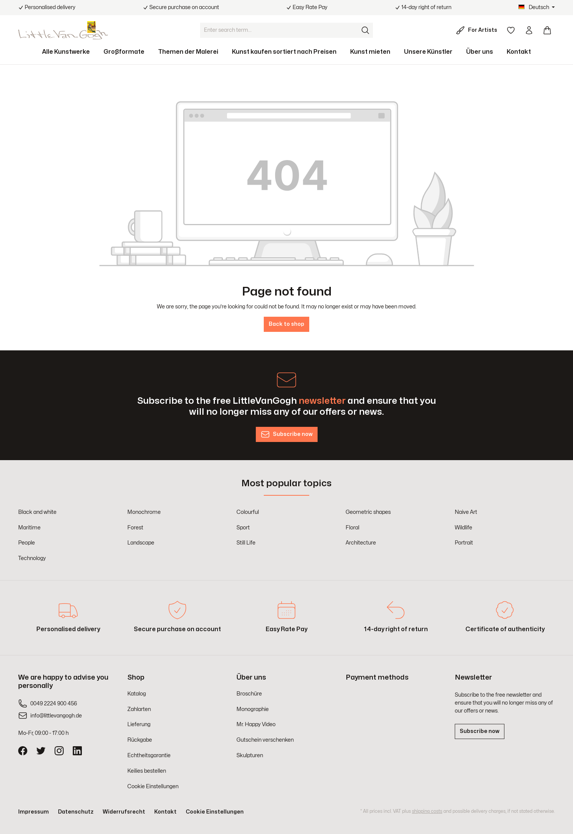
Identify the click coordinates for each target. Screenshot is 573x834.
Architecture (361, 542)
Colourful (247, 512)
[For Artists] (478, 30)
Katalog (136, 693)
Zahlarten (139, 709)
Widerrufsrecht (124, 811)
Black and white (37, 512)
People (26, 542)
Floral (352, 527)
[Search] (365, 30)
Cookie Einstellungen (152, 786)
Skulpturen (249, 755)
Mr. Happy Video (256, 724)
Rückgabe (139, 740)
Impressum (33, 811)
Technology (32, 558)
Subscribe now (479, 731)
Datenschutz (76, 811)
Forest (135, 527)
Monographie (252, 709)
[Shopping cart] (547, 30)
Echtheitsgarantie (149, 755)
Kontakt (165, 811)
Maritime (29, 527)
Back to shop (286, 324)
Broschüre (249, 693)
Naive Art (466, 512)
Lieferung (138, 724)
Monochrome (144, 512)
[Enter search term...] (279, 30)
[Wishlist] (510, 30)
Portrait (464, 542)
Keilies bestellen (146, 771)
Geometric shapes (368, 512)
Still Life (245, 542)
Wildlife (463, 527)
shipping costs (427, 811)
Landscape (140, 542)
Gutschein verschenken (265, 740)
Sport (243, 527)
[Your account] (529, 30)
